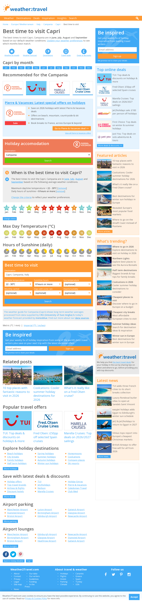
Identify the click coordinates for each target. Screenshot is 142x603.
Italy (38, 24)
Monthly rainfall (12, 293)
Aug (58, 68)
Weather (9, 18)
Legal (16, 586)
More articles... (104, 231)
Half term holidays (17, 467)
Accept (134, 596)
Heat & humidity (71, 293)
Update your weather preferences (65, 40)
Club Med (73, 495)
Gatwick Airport (76, 513)
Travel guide (66, 55)
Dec (88, 68)
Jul (51, 68)
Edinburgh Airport (47, 520)
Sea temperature (71, 284)
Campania (48, 24)
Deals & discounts (84, 55)
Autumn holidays (46, 464)
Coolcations (74, 461)
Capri (58, 24)
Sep (66, 68)
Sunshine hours (41, 284)
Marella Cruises (46, 495)
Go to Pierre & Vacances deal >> (72, 132)
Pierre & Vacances (77, 489)
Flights (63, 580)
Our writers (34, 580)
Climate (63, 589)
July (72, 183)
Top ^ (29, 565)
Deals (36, 18)
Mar (21, 68)
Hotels (63, 583)
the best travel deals (122, 362)
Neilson (42, 492)
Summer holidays (47, 461)
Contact (17, 580)
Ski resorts (73, 467)
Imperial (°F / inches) (34, 329)
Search (73, 18)
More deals (9, 501)
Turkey (79, 586)
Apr (28, 68)
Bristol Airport (15, 520)
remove (62, 192)
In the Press (30, 590)
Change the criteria (21, 201)
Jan (6, 68)
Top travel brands (16, 489)
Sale (15, 127)
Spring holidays (46, 457)
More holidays (10, 473)
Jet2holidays (44, 489)
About (16, 578)
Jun (43, 68)
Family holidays (15, 464)
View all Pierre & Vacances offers (78, 137)
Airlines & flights (15, 492)
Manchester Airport (17, 513)
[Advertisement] (95, 7)
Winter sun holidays (48, 467)
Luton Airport (45, 513)
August (79, 183)
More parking (10, 525)
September (17, 186)
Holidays (64, 578)
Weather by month (12, 55)
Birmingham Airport (48, 517)
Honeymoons (75, 457)
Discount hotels (15, 495)
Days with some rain (43, 293)
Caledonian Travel (77, 492)
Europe (14, 24)
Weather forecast (30, 55)
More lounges (10, 550)
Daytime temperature (14, 284)
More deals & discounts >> (110, 145)
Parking (63, 586)
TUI (39, 485)
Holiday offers (14, 485)
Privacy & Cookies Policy (36, 598)
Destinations (23, 18)
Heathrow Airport (47, 545)
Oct (73, 68)
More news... (103, 456)
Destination (10, 155)
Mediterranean (26, 24)
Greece (79, 580)
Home (5, 24)
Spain (78, 583)
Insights (62, 18)
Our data (33, 578)
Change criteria (10, 223)
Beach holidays (15, 457)
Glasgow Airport (76, 517)
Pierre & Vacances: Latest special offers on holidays (45, 107)
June (66, 183)
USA (77, 589)
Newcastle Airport (77, 520)
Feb (13, 68)
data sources (82, 322)
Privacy (17, 583)
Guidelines (34, 583)
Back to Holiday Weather (13, 565)
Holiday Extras (75, 485)
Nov (81, 68)
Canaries (80, 578)
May (36, 68)
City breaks (13, 461)
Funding (33, 586)
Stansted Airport (16, 517)
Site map (18, 589)
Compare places (76, 464)
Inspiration (48, 18)
